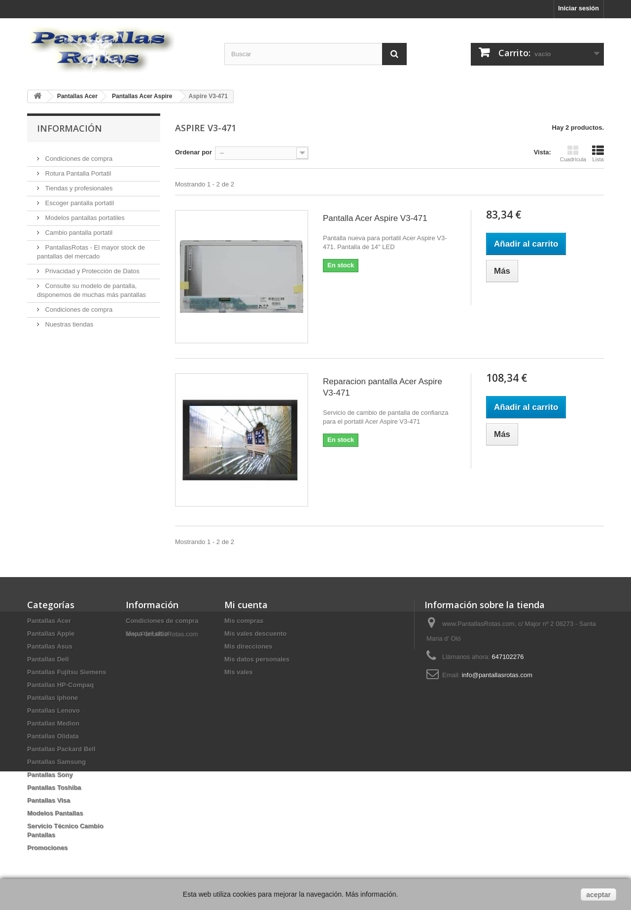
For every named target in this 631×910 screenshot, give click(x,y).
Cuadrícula (573, 153)
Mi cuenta (246, 605)
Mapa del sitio (147, 633)
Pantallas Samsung (56, 761)
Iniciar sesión (578, 8)
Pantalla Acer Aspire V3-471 (375, 218)
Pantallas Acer (49, 620)
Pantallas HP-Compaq (60, 685)
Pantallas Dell (48, 659)
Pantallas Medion (53, 723)
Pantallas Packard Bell (61, 749)
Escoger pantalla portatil (78, 199)
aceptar (598, 895)
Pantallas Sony (49, 774)
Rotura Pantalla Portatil (77, 169)
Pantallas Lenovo (53, 710)
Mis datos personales (256, 659)
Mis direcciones (248, 646)
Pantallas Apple (50, 633)
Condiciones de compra (77, 154)
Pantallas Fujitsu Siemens (66, 672)
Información (69, 128)
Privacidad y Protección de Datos (91, 267)
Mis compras (243, 620)
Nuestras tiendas (68, 320)
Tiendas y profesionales (77, 184)
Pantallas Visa (48, 800)
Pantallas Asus (49, 646)
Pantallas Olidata (53, 736)
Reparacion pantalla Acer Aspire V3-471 (382, 387)
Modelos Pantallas (55, 813)
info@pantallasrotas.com (497, 675)
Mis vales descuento (255, 633)
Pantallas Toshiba (54, 787)
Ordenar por (193, 152)
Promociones (47, 847)
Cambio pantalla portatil (77, 228)
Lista (598, 153)
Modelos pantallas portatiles (84, 214)
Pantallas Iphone (52, 697)
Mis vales (238, 672)
